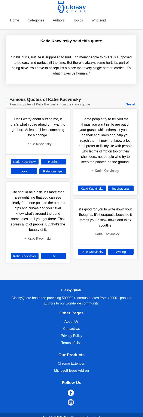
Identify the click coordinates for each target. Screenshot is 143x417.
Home (14, 20)
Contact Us (71, 328)
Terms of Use (71, 343)
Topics (78, 20)
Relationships (53, 171)
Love (24, 171)
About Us (71, 321)
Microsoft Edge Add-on (71, 370)
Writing (121, 252)
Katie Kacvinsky (24, 161)
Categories (36, 20)
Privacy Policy (71, 336)
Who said (98, 20)
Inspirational (121, 188)
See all (131, 104)
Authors (59, 20)
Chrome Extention (71, 363)
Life (53, 256)
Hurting (53, 161)
